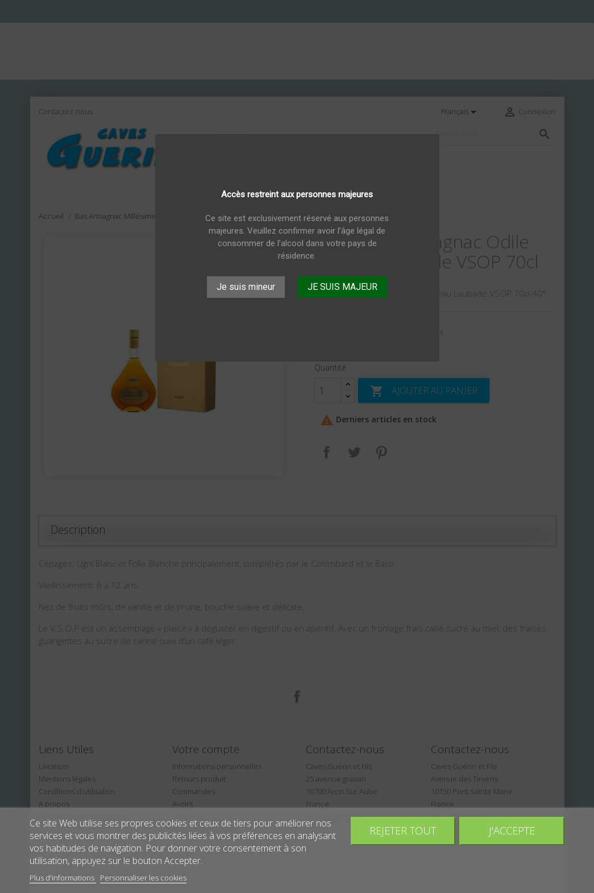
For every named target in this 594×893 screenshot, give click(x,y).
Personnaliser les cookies (143, 878)
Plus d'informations (63, 878)
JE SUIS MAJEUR (342, 286)
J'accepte (512, 830)
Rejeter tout (402, 830)
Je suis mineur (246, 286)
